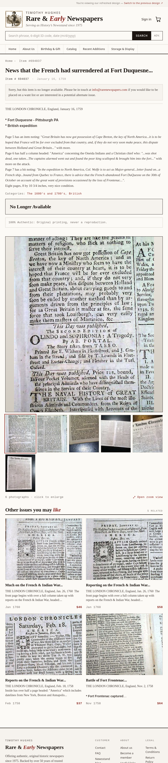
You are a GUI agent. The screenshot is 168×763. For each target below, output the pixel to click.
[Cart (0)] (158, 19)
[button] (84, 324)
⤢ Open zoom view (148, 497)
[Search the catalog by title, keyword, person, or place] (68, 35)
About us (126, 747)
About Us (29, 49)
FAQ (98, 753)
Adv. (157, 35)
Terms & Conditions (152, 749)
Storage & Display (122, 49)
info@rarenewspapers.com (109, 89)
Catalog (71, 49)
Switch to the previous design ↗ (143, 3)
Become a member (126, 755)
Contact (100, 747)
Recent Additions (94, 49)
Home (12, 49)
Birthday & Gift (50, 49)
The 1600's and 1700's (46, 194)
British (75, 194)
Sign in (146, 19)
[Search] (141, 35)
